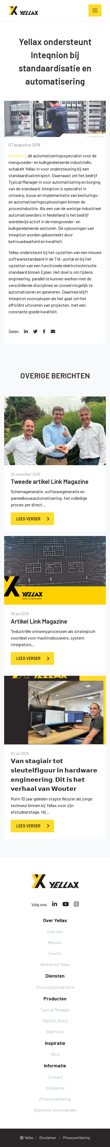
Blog (55, 1054)
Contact (55, 1076)
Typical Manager (23, 182)
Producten (55, 998)
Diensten (55, 976)
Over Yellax (55, 920)
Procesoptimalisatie (55, 987)
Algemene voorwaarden (55, 1109)
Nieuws (55, 942)
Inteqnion (17, 155)
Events (55, 953)
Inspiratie (55, 1043)
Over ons (55, 931)
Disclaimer (55, 1087)
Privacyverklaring (55, 1098)
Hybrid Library (55, 1020)
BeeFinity (55, 1031)
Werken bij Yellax (55, 964)
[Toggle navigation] (94, 10)
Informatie (55, 1065)
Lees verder (28, 519)
